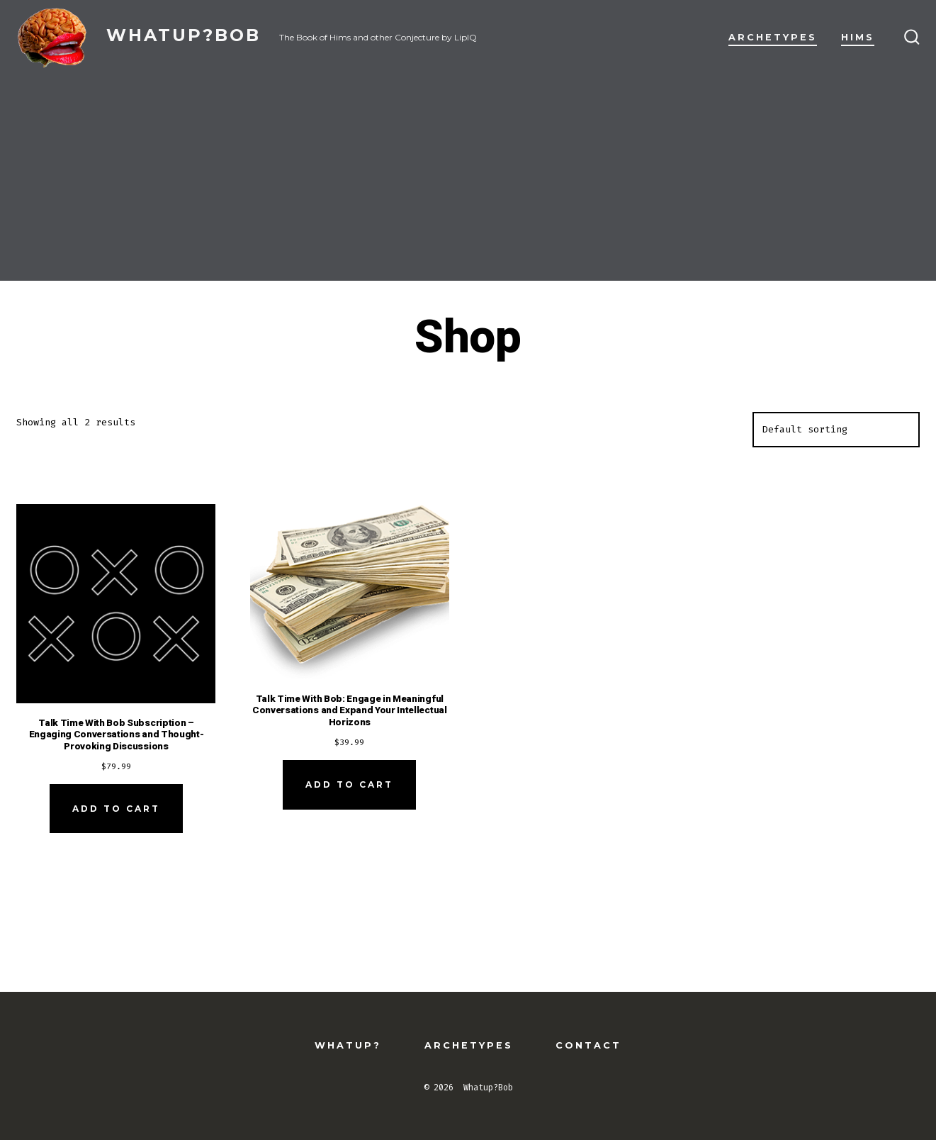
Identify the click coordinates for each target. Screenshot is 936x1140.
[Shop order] (836, 429)
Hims (857, 37)
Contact (588, 1045)
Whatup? (348, 1045)
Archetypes (772, 37)
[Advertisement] (468, 181)
